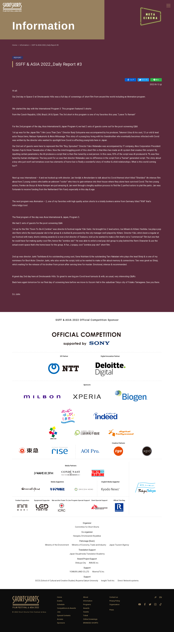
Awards (86, 608)
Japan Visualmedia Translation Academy (87, 554)
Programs (87, 604)
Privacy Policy (114, 601)
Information (87, 601)
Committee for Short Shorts (87, 527)
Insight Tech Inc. (108, 581)
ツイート (143, 80)
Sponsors (61, 623)
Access (60, 619)
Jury (58, 612)
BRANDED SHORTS (90, 623)
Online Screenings (90, 619)
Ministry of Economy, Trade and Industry (89, 545)
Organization (114, 604)
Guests (86, 612)
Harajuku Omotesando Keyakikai (87, 536)
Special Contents (63, 615)
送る (156, 80)
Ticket (85, 615)
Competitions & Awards (66, 608)
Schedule (60, 604)
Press (111, 610)
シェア (130, 80)
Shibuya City (80, 563)
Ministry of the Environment (57, 545)
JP (155, 597)
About (85, 597)
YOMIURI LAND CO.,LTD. (79, 572)
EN (160, 597)
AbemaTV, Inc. (98, 572)
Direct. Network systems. (128, 581)
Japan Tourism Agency (119, 545)
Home (59, 597)
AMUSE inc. (94, 563)
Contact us (113, 597)
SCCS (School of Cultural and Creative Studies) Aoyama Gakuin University (66, 581)
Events (59, 601)
